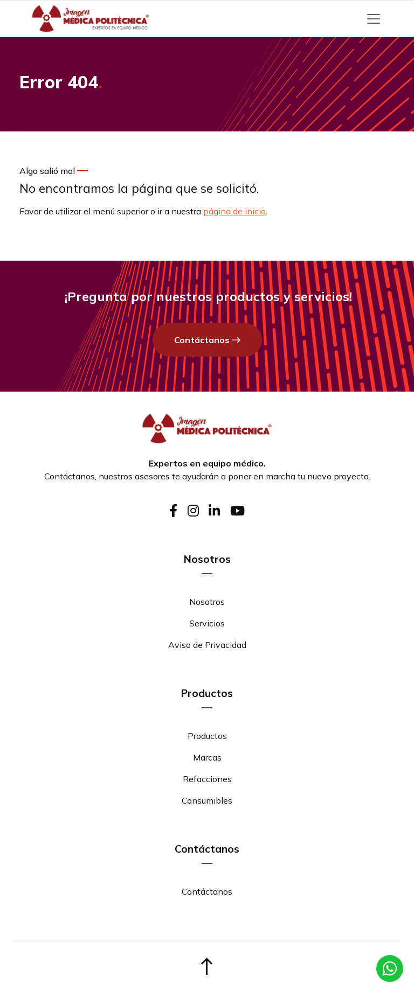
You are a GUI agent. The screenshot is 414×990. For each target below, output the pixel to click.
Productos (207, 735)
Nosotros (207, 601)
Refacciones (207, 778)
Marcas (207, 757)
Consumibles (207, 800)
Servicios (207, 623)
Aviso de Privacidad (207, 644)
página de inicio (234, 211)
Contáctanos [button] (207, 340)
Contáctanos (69, 476)
